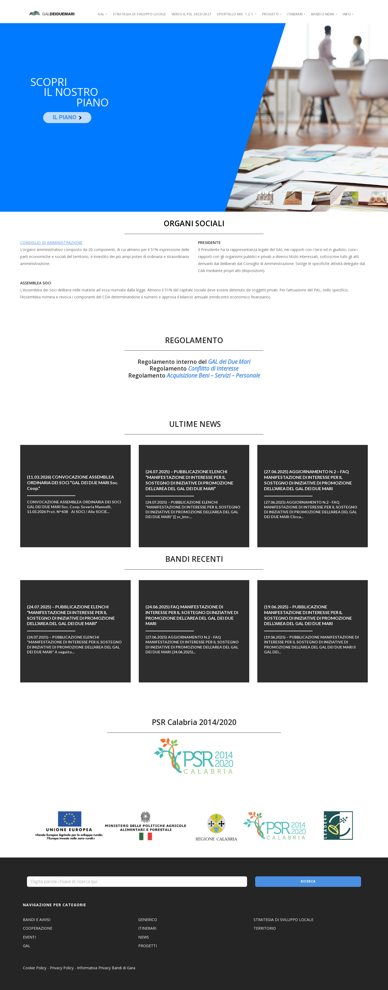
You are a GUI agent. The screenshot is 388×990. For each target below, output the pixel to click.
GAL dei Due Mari (229, 361)
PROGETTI (147, 945)
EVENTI (29, 937)
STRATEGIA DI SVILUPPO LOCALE (139, 14)
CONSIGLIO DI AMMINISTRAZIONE (51, 242)
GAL (26, 945)
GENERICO (147, 919)
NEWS (143, 937)
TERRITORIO (265, 928)
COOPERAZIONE (37, 928)
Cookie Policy (34, 967)
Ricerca (308, 881)
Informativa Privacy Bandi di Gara (106, 967)
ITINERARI (147, 928)
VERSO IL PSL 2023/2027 (191, 14)
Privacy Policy (62, 967)
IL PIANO (64, 117)
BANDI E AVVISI (36, 919)
